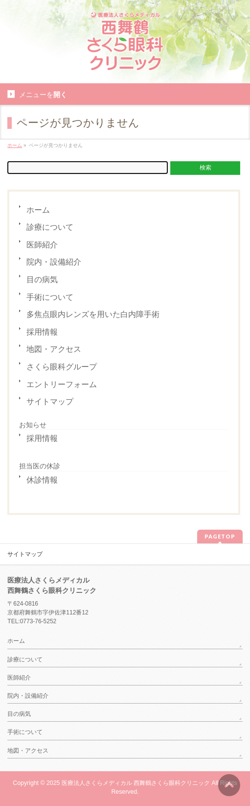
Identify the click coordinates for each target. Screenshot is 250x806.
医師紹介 (42, 245)
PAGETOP (220, 536)
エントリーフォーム (61, 384)
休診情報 (42, 480)
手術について (49, 297)
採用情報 (42, 332)
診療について (49, 227)
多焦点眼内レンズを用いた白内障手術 (92, 314)
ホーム (38, 210)
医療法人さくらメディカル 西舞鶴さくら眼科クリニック (136, 783)
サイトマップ (49, 401)
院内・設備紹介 (53, 262)
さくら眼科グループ (61, 367)
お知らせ (32, 425)
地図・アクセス (53, 349)
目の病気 (42, 279)
